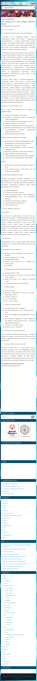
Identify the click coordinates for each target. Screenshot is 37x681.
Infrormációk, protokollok (8, 513)
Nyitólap (4, 576)
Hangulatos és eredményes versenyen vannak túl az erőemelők (15, 563)
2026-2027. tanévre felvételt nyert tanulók (11, 486)
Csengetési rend (7, 607)
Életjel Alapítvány (6, 661)
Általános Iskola (9, 593)
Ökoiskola (5, 520)
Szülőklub (8, 639)
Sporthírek (5, 532)
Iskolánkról (5, 578)
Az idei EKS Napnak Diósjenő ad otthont (11, 568)
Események (5, 510)
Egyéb (4, 508)
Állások (4, 505)
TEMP (4, 537)
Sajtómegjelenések (7, 525)
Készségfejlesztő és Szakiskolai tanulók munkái (12, 515)
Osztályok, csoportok (8, 585)
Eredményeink (8, 619)
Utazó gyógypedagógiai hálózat (10, 602)
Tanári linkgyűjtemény (7, 535)
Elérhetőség (5, 663)
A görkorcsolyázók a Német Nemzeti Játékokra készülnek (14, 549)
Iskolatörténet (7, 580)
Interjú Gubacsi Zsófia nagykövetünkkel (10, 554)
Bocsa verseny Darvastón (8, 551)
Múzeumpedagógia (9, 637)
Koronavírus (6, 610)
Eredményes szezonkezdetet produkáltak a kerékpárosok (14, 556)
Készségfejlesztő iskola (10, 595)
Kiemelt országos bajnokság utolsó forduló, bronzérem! (14, 488)
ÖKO (4, 656)
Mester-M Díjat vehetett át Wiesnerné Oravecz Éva (13, 566)
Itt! (2, 670)
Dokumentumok (7, 605)
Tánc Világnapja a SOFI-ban (8, 493)
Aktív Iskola (5, 501)
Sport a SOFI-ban (9, 617)
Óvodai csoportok (9, 588)
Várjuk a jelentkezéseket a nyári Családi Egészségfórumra (14, 561)
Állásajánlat (8, 600)
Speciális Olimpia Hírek (8, 541)
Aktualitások (5, 503)
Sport (4, 530)
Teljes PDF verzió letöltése (8, 29)
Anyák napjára (6, 491)
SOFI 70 (4, 527)
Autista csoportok (9, 590)
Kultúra (7, 632)
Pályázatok (8, 644)
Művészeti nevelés (6, 518)
